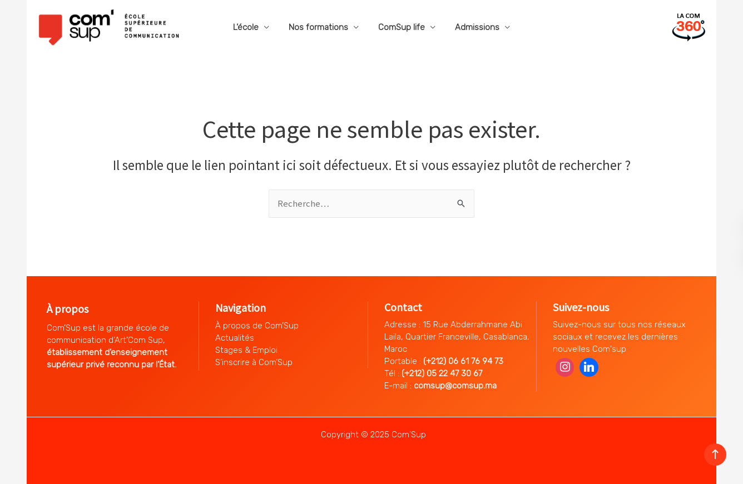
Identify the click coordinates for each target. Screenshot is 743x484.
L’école (250, 27)
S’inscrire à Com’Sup (254, 362)
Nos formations (320, 27)
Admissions (473, 27)
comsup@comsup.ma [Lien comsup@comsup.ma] (455, 386)
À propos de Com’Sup (257, 326)
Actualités (234, 338)
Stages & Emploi (246, 350)
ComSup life (400, 27)
